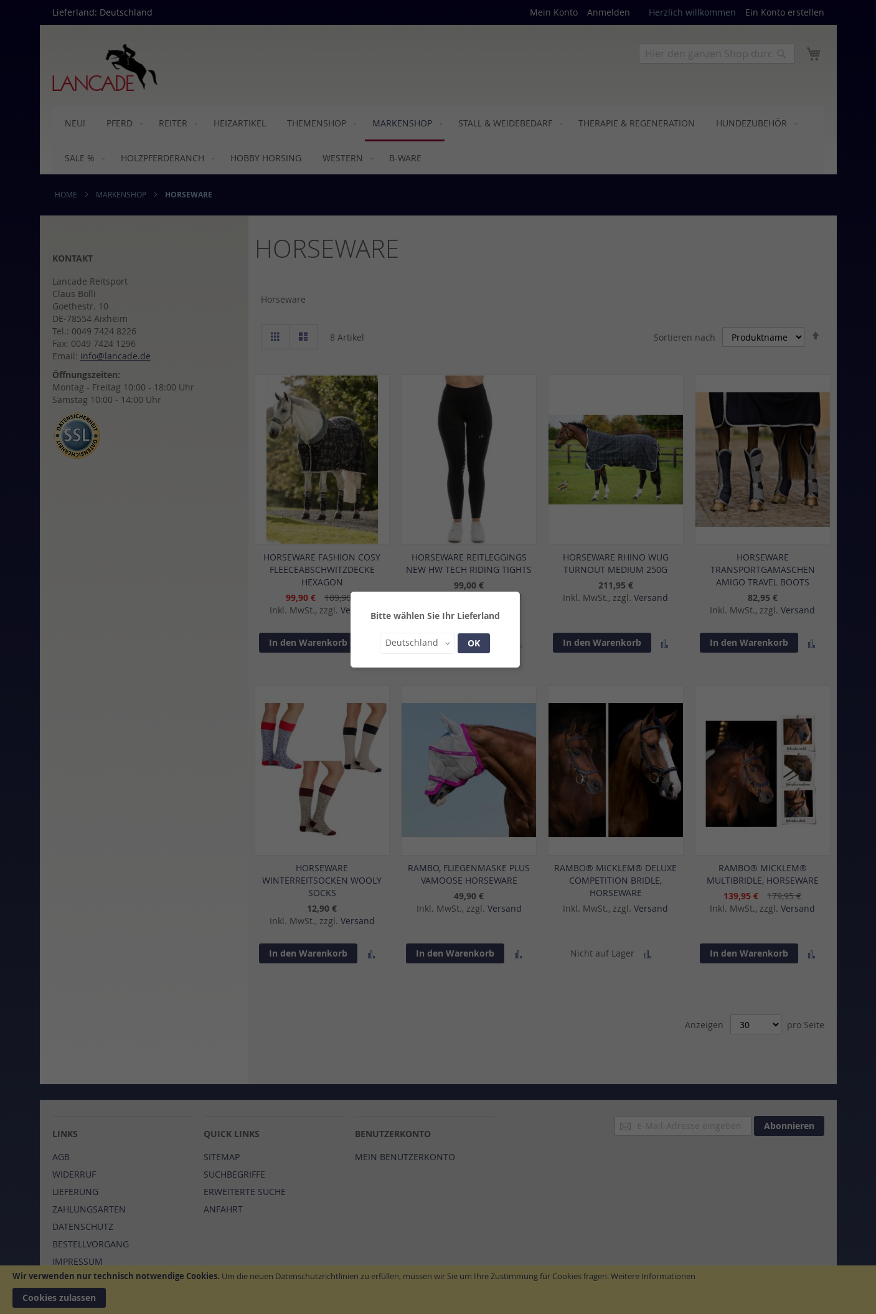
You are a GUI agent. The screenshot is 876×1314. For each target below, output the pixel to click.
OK (474, 643)
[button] (417, 643)
